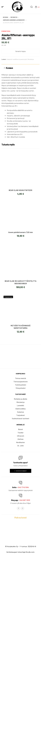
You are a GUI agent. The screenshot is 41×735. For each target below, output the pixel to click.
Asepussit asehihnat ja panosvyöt (14, 20)
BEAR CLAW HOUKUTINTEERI (20, 367)
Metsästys (14, 17)
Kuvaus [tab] (9, 244)
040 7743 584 (23, 664)
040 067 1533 (25, 677)
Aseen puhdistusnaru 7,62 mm (20, 409)
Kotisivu (5, 17)
